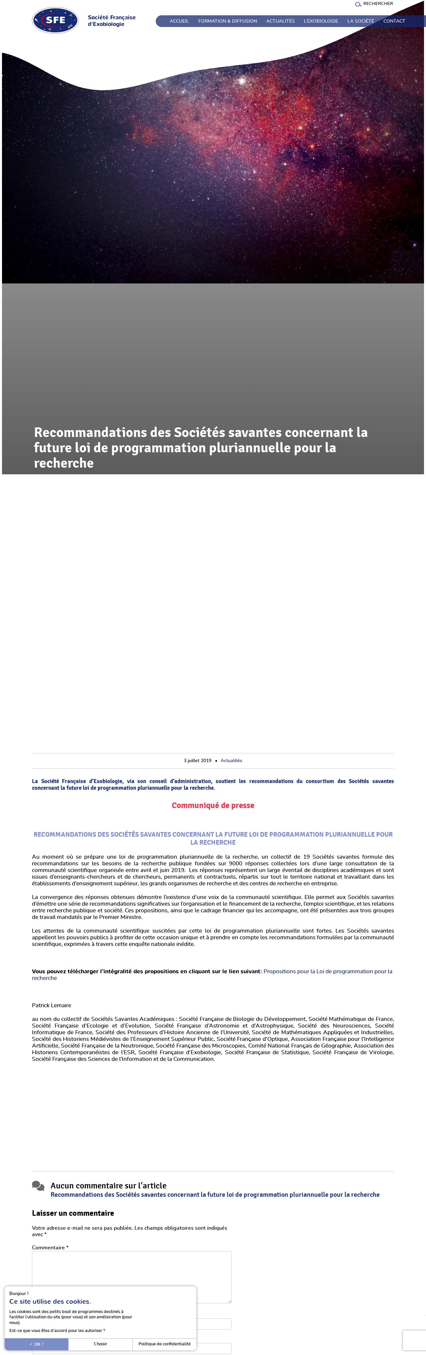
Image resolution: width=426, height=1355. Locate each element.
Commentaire (50, 1247)
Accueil (179, 21)
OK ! (36, 1344)
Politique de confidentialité (164, 1344)
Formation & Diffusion (227, 21)
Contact (394, 21)
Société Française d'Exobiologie (112, 21)
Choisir (100, 1344)
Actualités (280, 21)
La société (360, 21)
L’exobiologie (321, 21)
